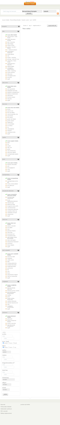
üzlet (8, 304)
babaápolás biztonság (12, 90)
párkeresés (9, 318)
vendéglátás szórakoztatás (10, 307)
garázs (8, 149)
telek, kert (9, 147)
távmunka (9, 77)
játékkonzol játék (11, 204)
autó (31, 20)
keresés (29, 13)
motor (8, 169)
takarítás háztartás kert (12, 302)
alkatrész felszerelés (12, 164)
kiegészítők (9, 122)
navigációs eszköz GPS (12, 206)
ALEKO (34, 20)
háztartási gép (10, 202)
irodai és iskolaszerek (12, 276)
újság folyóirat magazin (12, 274)
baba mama (5, 82)
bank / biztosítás (11, 42)
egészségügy (10, 43)
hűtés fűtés (9, 232)
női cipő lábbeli (10, 124)
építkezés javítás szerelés (13, 290)
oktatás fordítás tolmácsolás (10, 299)
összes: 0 (25, 25)
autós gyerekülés (11, 89)
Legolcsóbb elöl (52, 25)
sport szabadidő (6, 250)
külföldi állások (10, 54)
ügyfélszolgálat (10, 66)
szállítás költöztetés (11, 301)
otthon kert (4, 219)
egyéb (8, 79)
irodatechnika (10, 214)
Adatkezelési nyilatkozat (6, 408)
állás (3, 31)
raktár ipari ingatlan (11, 152)
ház (8, 144)
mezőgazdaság (5, 174)
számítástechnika (11, 207)
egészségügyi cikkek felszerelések (12, 238)
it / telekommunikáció (12, 49)
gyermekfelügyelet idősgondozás (11, 293)
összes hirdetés (5, 20)
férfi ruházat (10, 117)
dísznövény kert (11, 234)
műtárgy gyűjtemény (12, 263)
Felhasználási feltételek (6, 406)
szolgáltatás (5, 281)
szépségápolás (10, 128)
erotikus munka (10, 45)
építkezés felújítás (11, 230)
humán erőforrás (11, 72)
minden (6, 343)
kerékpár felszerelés (11, 264)
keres (11, 343)
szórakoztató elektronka (12, 209)
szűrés (5, 394)
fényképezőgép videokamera (10, 198)
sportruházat (10, 115)
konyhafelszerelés (11, 235)
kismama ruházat (11, 97)
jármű (27, 20)
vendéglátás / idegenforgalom (10, 68)
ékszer (8, 109)
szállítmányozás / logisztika (11, 64)
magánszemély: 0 (37, 25)
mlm (8, 55)
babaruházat (10, 95)
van (15, 347)
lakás (8, 142)
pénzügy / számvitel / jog (13, 59)
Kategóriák (4, 26)
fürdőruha (9, 130)
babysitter (9, 98)
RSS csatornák (4, 411)
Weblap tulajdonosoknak (6, 413)
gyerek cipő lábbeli (11, 119)
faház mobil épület (11, 240)
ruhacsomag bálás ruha (12, 114)
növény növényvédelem (12, 183)
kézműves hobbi (11, 256)
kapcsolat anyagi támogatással (11, 325)
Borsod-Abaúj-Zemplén (15, 20)
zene (8, 271)
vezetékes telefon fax (12, 211)
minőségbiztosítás (11, 75)
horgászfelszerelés (11, 266)
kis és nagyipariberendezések (12, 200)
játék (8, 261)
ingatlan (4, 137)
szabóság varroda (11, 132)
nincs (11, 347)
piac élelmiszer (10, 185)
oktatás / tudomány (11, 57)
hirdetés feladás (30, 3)
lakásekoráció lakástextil (12, 241)
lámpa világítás (10, 245)
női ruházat (9, 125)
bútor (8, 229)
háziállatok (9, 258)
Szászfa (23, 20)
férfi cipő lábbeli (10, 112)
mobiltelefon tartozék (12, 212)
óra (8, 127)
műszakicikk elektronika (7, 190)
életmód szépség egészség (11, 288)
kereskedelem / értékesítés (10, 52)
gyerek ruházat (10, 120)
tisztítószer (9, 243)
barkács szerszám (11, 225)
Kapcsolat (3, 404)
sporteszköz (10, 268)
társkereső (4, 312)
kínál (15, 343)
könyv (8, 273)
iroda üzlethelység (11, 150)
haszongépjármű (11, 167)
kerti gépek (9, 227)
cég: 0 (30, 25)
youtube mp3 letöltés (25, 404)
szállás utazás (10, 260)
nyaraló (9, 145)
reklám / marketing (11, 70)
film (8, 269)
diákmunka (9, 74)
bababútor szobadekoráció (13, 92)
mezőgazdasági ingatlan (12, 154)
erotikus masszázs (11, 323)
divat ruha (4, 104)
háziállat (9, 295)
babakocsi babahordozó (12, 93)
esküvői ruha (10, 110)
